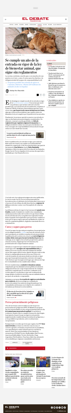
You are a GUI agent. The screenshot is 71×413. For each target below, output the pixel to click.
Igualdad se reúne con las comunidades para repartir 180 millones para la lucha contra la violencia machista (12, 375)
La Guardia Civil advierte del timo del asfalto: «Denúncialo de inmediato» (56, 68)
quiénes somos (8, 411)
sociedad (40, 24)
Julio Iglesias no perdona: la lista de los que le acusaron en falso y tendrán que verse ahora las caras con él (56, 86)
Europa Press (12, 297)
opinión (26, 24)
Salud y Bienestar (57, 24)
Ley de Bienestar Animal (27, 343)
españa (16, 24)
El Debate (8, 297)
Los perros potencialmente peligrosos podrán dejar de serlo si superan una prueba (21, 134)
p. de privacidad (33, 411)
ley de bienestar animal (21, 103)
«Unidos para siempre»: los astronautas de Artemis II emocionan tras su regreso (43, 374)
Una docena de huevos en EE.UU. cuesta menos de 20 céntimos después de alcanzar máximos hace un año (56, 77)
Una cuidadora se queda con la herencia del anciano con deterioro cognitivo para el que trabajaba (56, 102)
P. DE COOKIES (41, 411)
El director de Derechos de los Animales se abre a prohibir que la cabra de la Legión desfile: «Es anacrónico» (20, 293)
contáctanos (15, 411)
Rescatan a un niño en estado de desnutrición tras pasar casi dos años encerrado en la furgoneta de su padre (27, 376)
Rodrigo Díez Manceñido (17, 90)
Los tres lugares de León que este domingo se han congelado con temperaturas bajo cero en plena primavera (58, 363)
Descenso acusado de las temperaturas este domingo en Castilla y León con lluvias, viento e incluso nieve (59, 381)
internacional (33, 24)
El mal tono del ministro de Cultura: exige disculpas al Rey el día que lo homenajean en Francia (56, 94)
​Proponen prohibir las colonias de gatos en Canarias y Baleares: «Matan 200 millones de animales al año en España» (24, 85)
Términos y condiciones (24, 411)
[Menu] (5, 19)
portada (11, 24)
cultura (45, 24)
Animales (15, 342)
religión (50, 24)
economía (21, 24)
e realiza (23, 232)
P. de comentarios (48, 411)
